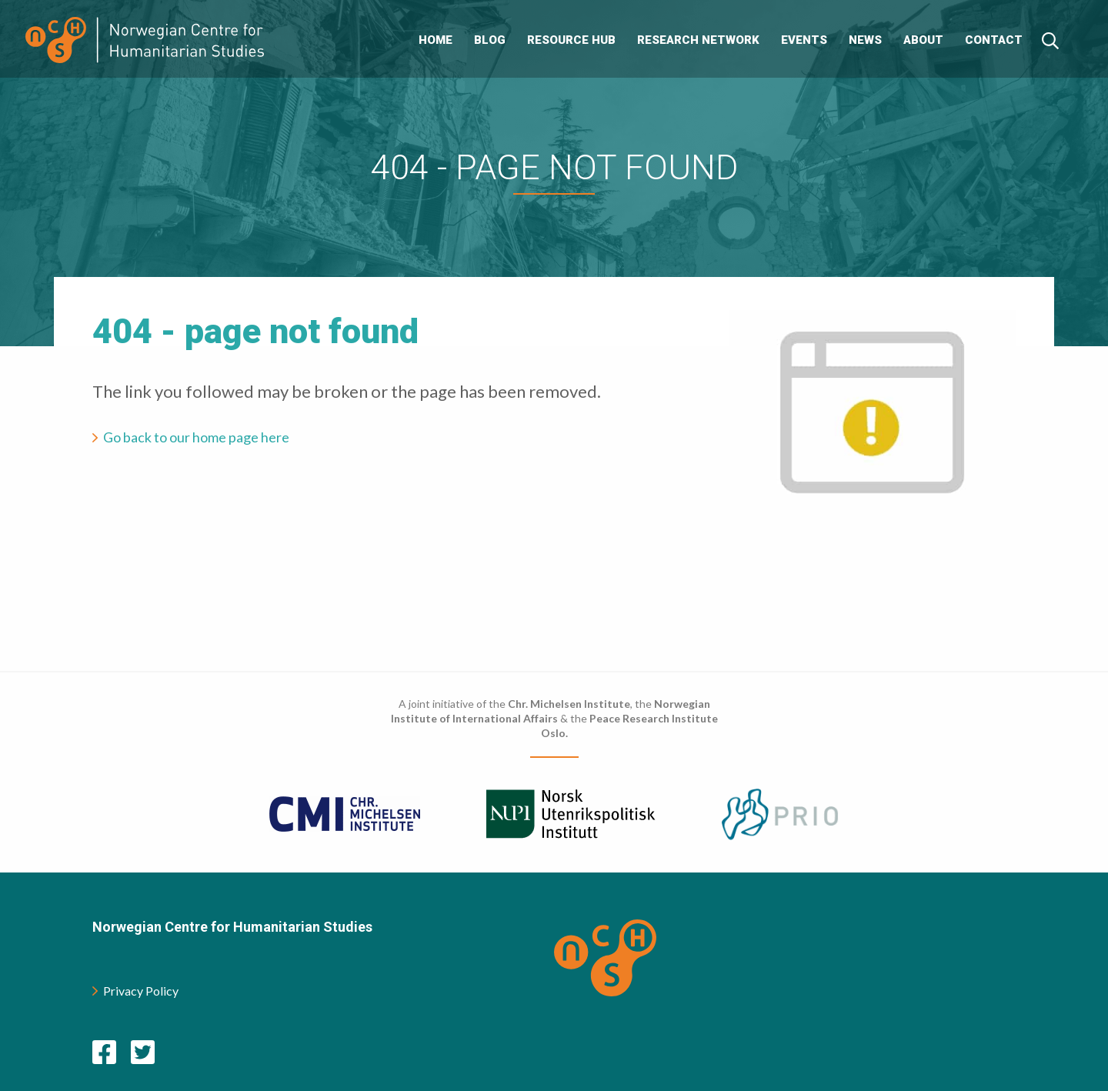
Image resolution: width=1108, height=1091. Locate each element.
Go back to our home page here (196, 437)
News (865, 40)
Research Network (698, 40)
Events (804, 40)
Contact (994, 40)
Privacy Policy (135, 990)
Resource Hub (571, 40)
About (923, 40)
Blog (490, 40)
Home (435, 40)
